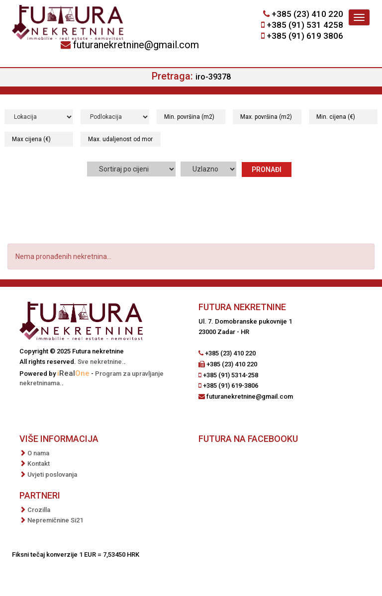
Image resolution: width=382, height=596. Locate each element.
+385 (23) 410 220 (307, 14)
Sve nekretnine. (101, 361)
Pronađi (267, 169)
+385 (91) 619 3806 (305, 36)
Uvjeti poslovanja (52, 474)
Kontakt (38, 463)
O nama (38, 453)
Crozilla (38, 509)
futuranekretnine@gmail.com (136, 45)
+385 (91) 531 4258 (305, 25)
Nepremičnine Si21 (55, 520)
